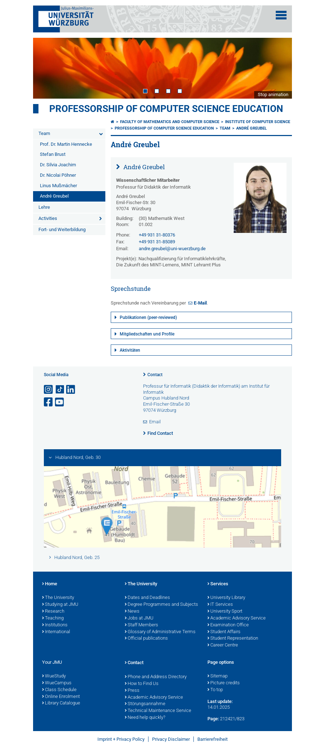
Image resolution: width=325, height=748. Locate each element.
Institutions (55, 625)
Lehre (44, 207)
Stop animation (273, 94)
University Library (226, 598)
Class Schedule (59, 690)
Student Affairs (224, 632)
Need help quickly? (145, 718)
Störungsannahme (145, 704)
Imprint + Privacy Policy (121, 739)
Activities (47, 218)
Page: (213, 718)
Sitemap (217, 676)
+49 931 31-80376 (157, 235)
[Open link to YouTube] (60, 402)
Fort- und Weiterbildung (62, 229)
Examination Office (228, 625)
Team (44, 133)
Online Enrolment (61, 697)
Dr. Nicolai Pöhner (58, 175)
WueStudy (54, 676)
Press (132, 691)
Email (155, 421)
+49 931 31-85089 (157, 241)
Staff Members (141, 625)
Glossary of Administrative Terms (160, 632)
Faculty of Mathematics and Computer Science (169, 122)
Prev (46, 68)
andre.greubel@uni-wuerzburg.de (172, 248)
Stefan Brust (52, 154)
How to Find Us (142, 684)
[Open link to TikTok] (60, 389)
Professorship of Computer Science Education (166, 108)
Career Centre (222, 645)
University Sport (224, 611)
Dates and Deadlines (147, 598)
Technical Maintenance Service (158, 711)
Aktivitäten (130, 350)
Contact (154, 374)
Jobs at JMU (139, 618)
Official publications (146, 638)
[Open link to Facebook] (49, 402)
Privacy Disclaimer (171, 739)
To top (215, 690)
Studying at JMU (60, 604)
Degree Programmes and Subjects (161, 604)
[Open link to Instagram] (49, 389)
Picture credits (223, 683)
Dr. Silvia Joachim (58, 164)
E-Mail (200, 303)
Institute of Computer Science (257, 122)
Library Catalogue (61, 703)
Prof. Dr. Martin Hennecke (66, 144)
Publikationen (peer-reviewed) (148, 317)
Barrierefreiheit (212, 739)
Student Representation (232, 638)
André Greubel (54, 196)
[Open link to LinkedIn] (71, 389)
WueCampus (57, 683)
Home (49, 584)
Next (279, 68)
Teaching (53, 618)
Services (217, 584)
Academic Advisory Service (236, 618)
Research (53, 611)
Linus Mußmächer (58, 185)
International (56, 632)
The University (58, 598)
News (132, 611)
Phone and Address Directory (156, 677)
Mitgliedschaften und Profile (147, 334)
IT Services (220, 604)
